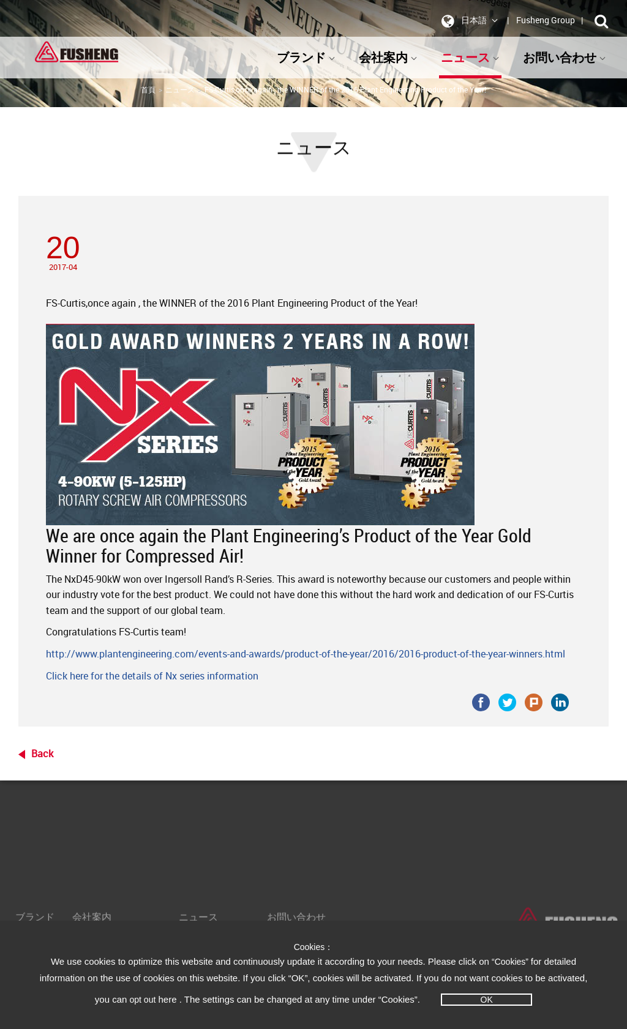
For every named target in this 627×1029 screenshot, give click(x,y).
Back (42, 753)
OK (487, 1000)
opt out (143, 1000)
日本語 (467, 20)
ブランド (306, 57)
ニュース (470, 57)
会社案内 (388, 57)
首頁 (148, 89)
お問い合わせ (564, 57)
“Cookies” (511, 962)
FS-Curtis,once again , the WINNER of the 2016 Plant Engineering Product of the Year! (345, 89)
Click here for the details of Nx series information (152, 676)
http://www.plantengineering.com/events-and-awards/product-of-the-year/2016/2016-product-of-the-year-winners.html (305, 653)
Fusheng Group (545, 20)
